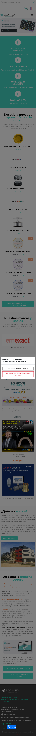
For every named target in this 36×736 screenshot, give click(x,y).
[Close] (33, 359)
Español (28, 733)
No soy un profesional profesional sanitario (18, 374)
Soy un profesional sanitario (18, 368)
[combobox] (29, 734)
